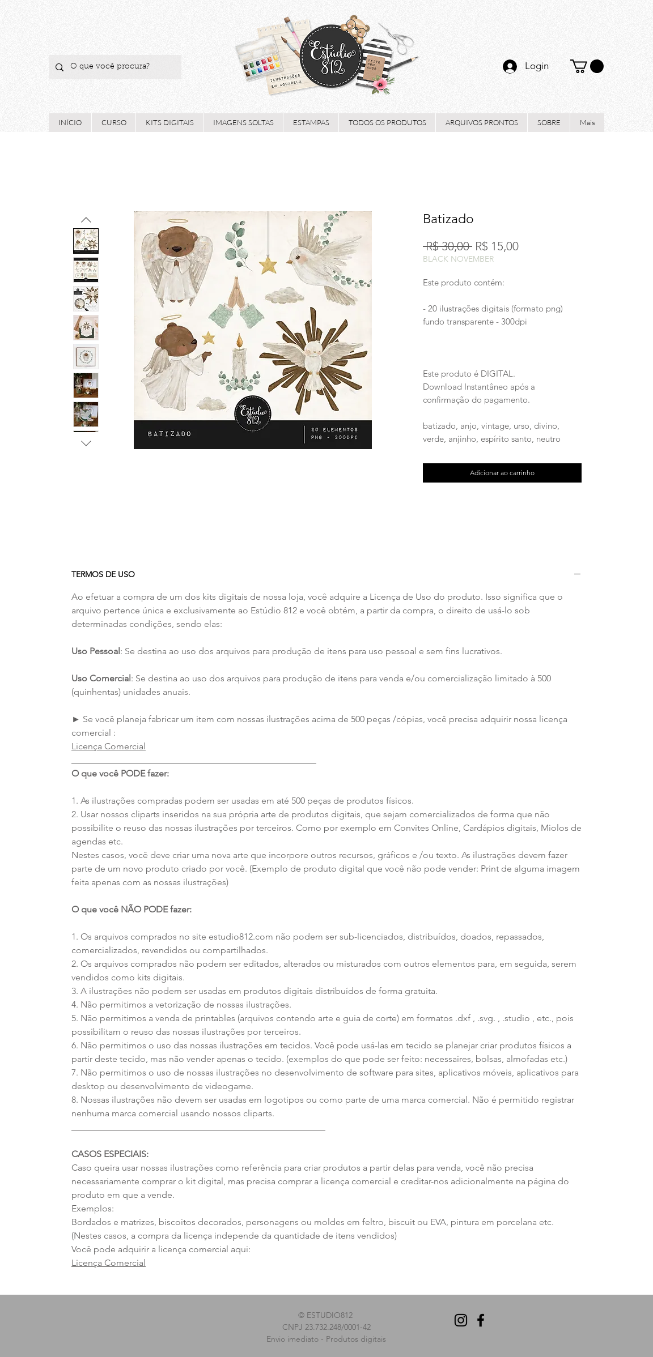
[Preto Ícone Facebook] (480, 1320)
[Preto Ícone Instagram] (460, 1320)
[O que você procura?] (114, 67)
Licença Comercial (108, 746)
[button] (587, 66)
